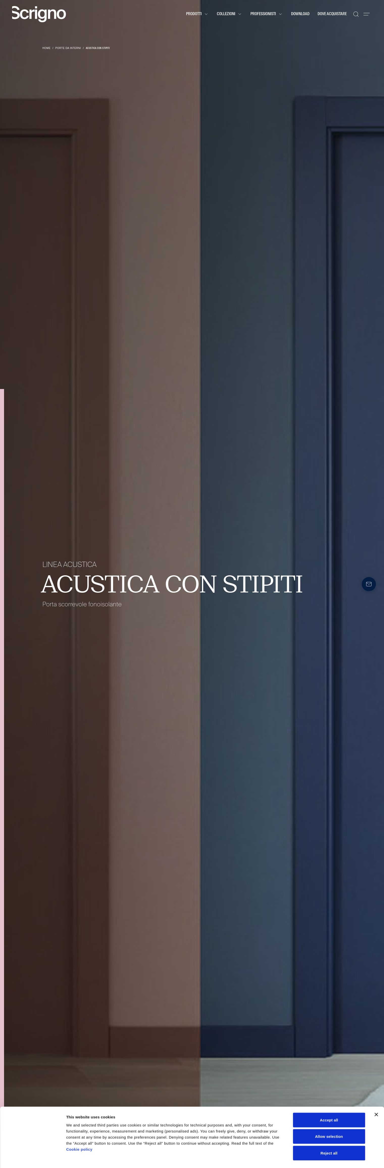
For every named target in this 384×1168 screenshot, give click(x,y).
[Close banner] (376, 1100)
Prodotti (197, 14)
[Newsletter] (369, 584)
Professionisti (266, 14)
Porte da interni (68, 48)
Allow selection (329, 1122)
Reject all (329, 1139)
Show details (265, 1158)
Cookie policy (79, 1135)
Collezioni (229, 14)
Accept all (329, 1106)
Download (300, 14)
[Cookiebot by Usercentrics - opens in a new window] (33, 1158)
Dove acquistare (332, 14)
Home (46, 48)
